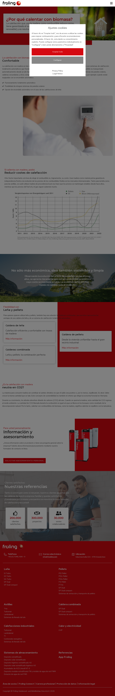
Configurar (57, 60)
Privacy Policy (57, 71)
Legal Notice (57, 73)
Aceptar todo (57, 52)
